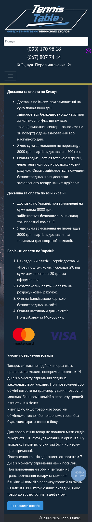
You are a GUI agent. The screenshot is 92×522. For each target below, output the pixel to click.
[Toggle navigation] (10, 75)
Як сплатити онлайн (25, 505)
